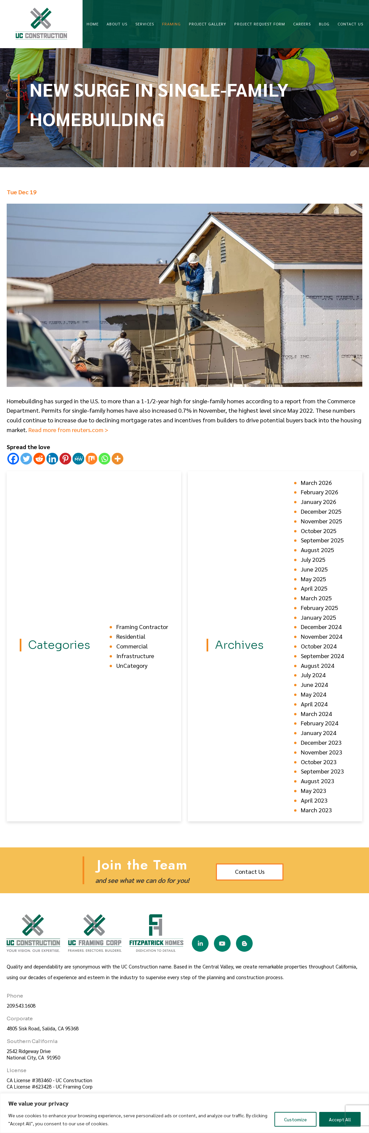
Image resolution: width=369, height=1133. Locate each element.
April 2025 (314, 588)
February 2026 (319, 492)
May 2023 (313, 790)
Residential (130, 636)
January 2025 (318, 617)
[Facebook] (13, 459)
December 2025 (321, 511)
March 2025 (316, 598)
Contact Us (350, 23)
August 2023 (317, 781)
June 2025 (314, 569)
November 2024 (321, 636)
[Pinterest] (65, 459)
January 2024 (318, 732)
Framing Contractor (142, 626)
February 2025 (319, 607)
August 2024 (317, 665)
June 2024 (314, 684)
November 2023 (321, 752)
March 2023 (316, 810)
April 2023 (314, 800)
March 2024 (316, 713)
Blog (324, 23)
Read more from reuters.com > (68, 429)
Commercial (132, 646)
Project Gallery (207, 23)
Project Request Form (259, 23)
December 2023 (321, 742)
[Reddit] (39, 459)
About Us (117, 23)
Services (144, 23)
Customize (295, 1119)
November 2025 (321, 521)
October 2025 (319, 530)
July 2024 (313, 675)
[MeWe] (78, 459)
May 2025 (313, 579)
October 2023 (319, 761)
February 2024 (319, 723)
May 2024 (313, 694)
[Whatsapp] (104, 459)
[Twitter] (26, 459)
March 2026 (316, 482)
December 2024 (321, 626)
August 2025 (317, 549)
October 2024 (319, 646)
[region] (184, 1113)
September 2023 (322, 771)
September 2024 (322, 655)
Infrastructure (135, 655)
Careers (302, 23)
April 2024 (314, 704)
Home (93, 23)
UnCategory (131, 665)
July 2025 (313, 559)
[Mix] (91, 459)
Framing (171, 23)
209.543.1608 (21, 1005)
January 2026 (318, 501)
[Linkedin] (52, 459)
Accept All (340, 1119)
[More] (117, 459)
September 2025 (322, 540)
